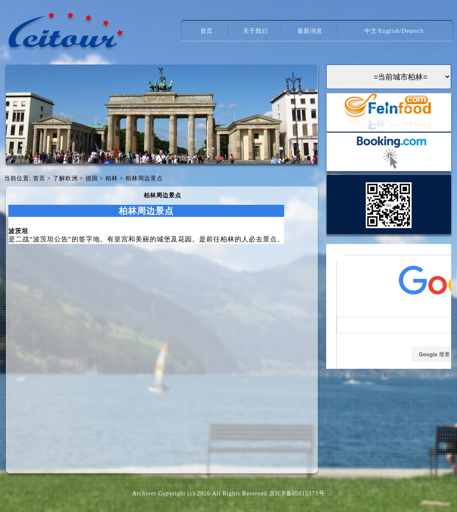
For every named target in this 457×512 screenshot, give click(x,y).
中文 (371, 31)
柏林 (111, 178)
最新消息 (309, 31)
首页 (206, 31)
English (389, 31)
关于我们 (255, 31)
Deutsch (413, 31)
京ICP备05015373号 (297, 493)
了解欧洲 (65, 178)
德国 (91, 178)
